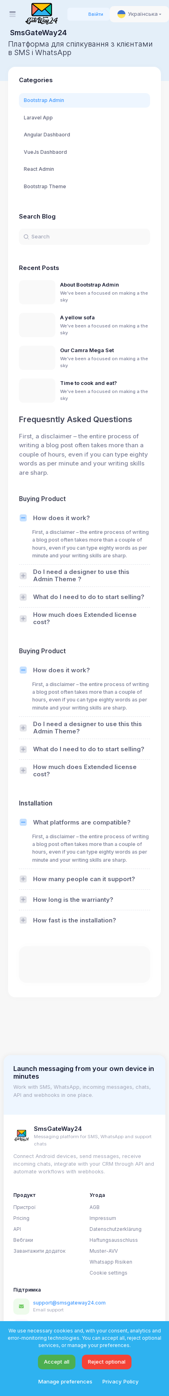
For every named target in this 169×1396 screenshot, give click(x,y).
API (17, 1229)
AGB (95, 1207)
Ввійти (95, 14)
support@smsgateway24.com (69, 1303)
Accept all (56, 1361)
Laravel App (38, 118)
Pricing (21, 1218)
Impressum (103, 1218)
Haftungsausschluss (114, 1240)
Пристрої (24, 1207)
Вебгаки (23, 1240)
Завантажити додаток (39, 1251)
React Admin (39, 169)
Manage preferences (65, 1381)
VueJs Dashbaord (45, 152)
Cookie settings (108, 1273)
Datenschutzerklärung (116, 1229)
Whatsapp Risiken (111, 1262)
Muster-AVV (104, 1251)
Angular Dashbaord (47, 135)
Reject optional (106, 1361)
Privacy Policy (120, 1381)
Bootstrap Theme (45, 186)
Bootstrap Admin (44, 100)
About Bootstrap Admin (89, 285)
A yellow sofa (77, 317)
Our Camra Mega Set (87, 350)
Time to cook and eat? (88, 383)
